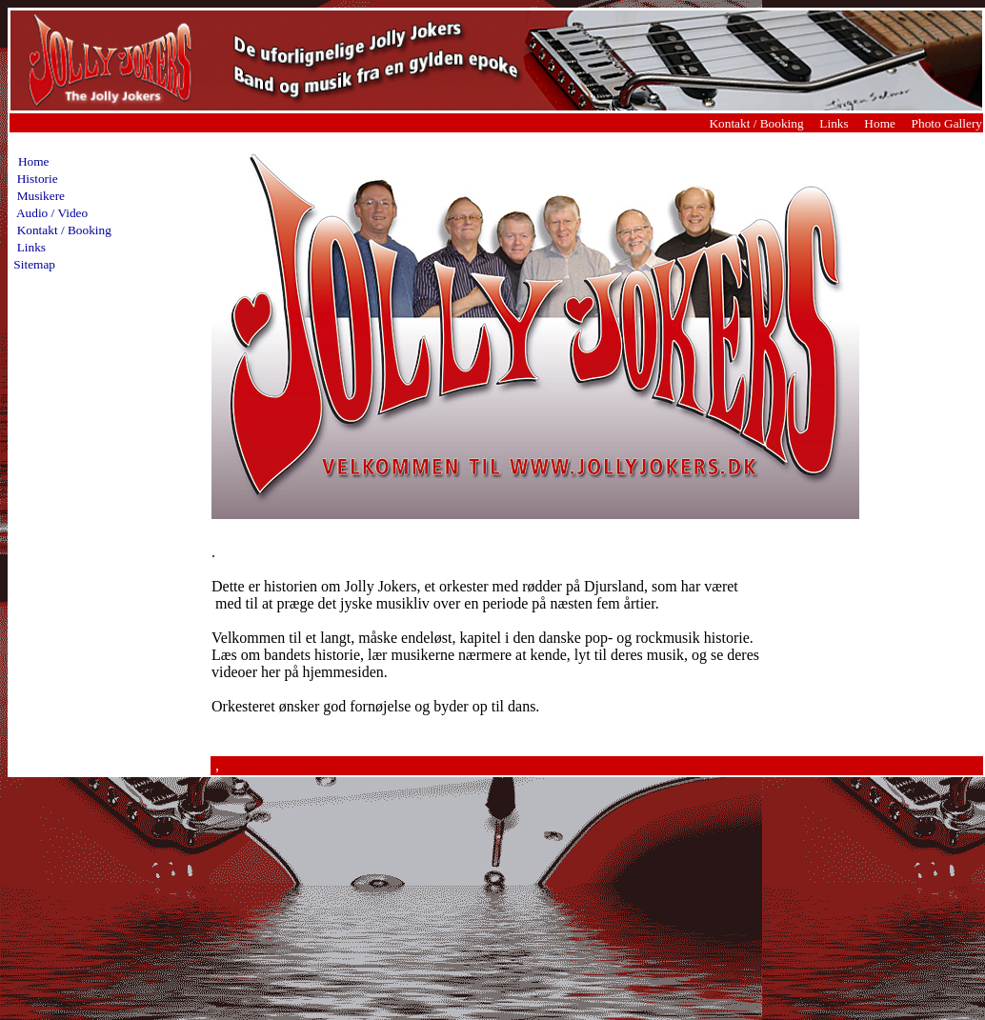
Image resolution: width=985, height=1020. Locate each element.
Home (881, 123)
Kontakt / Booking (756, 123)
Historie (34, 178)
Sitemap (34, 264)
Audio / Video (49, 213)
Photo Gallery (947, 123)
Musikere (37, 196)
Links (833, 123)
